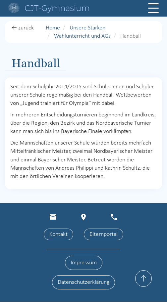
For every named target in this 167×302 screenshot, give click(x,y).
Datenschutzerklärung (83, 282)
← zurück (23, 28)
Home (53, 28)
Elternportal (103, 234)
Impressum (84, 263)
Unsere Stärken (87, 28)
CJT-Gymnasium (57, 8)
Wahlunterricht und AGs (82, 36)
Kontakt (58, 234)
